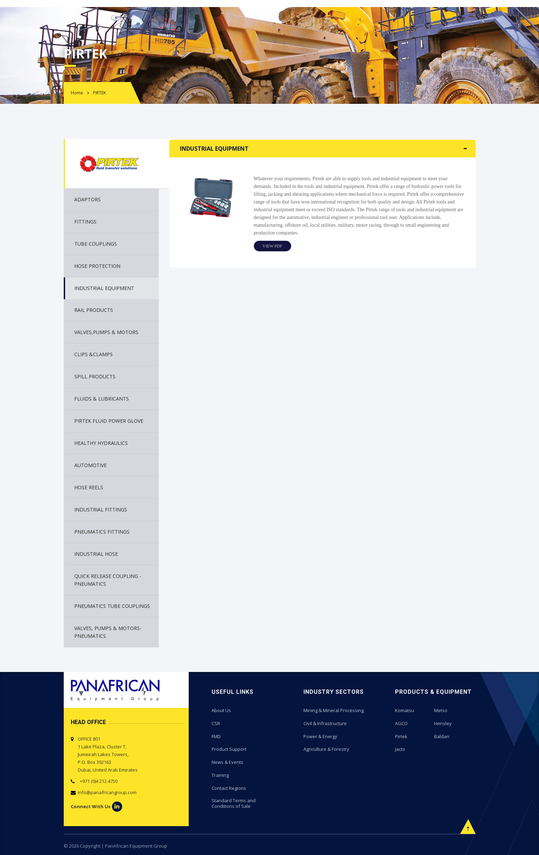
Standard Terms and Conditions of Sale (234, 801)
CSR (216, 723)
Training (220, 774)
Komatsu (404, 710)
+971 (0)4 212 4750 (98, 781)
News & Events (227, 761)
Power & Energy (320, 735)
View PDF (272, 246)
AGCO (401, 723)
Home (77, 93)
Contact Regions (229, 786)
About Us (221, 710)
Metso (440, 710)
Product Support (229, 748)
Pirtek (401, 735)
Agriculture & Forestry (326, 748)
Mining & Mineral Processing (333, 710)
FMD (216, 735)
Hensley (443, 723)
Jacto (400, 748)
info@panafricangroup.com (107, 792)
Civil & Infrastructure (325, 723)
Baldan (441, 735)
